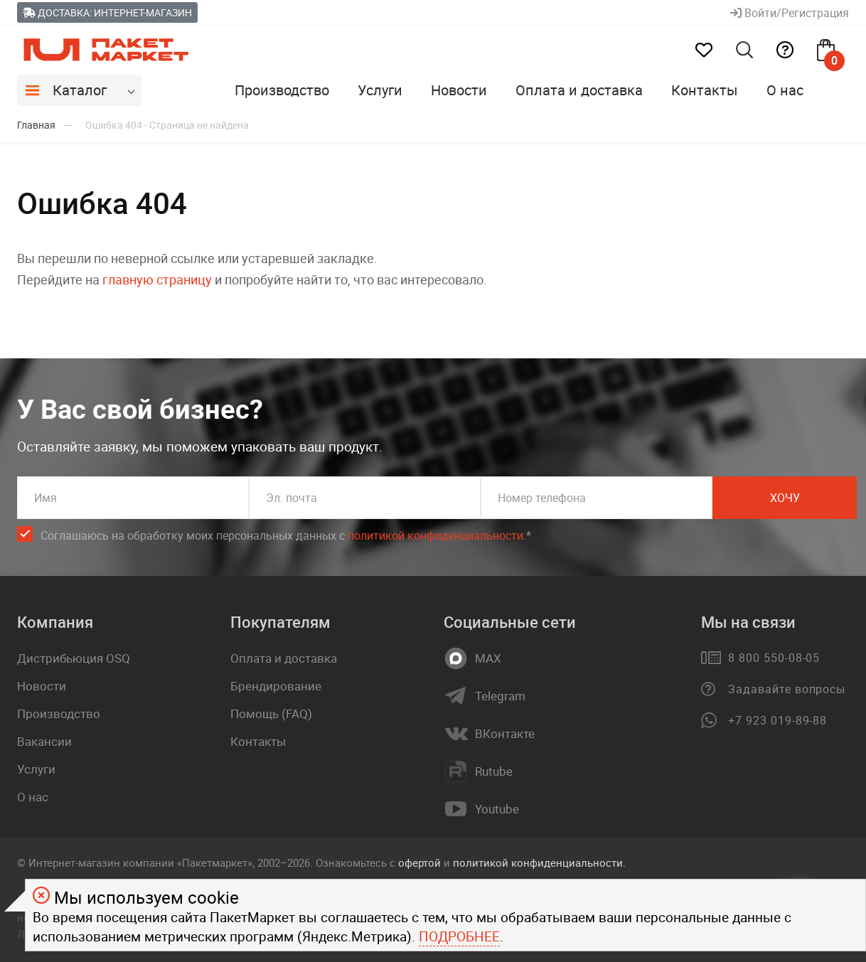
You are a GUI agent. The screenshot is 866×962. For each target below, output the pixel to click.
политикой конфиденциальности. (539, 862)
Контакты (704, 90)
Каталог (80, 90)
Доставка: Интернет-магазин (107, 12)
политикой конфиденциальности (435, 535)
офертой (419, 862)
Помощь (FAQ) (271, 713)
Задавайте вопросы (786, 689)
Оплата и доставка (579, 90)
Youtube (497, 809)
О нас (784, 90)
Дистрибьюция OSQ (73, 658)
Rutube (494, 771)
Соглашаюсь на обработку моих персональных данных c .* (286, 536)
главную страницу (157, 279)
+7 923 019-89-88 (777, 720)
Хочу (785, 498)
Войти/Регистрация (789, 13)
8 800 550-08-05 (774, 658)
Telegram (500, 696)
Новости (459, 90)
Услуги (380, 90)
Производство (282, 90)
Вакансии (44, 741)
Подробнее (459, 936)
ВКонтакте (505, 734)
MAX (488, 658)
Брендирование (275, 686)
